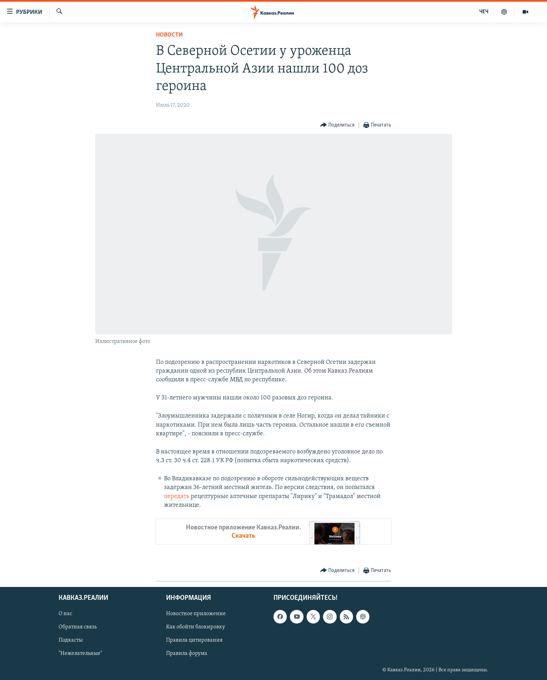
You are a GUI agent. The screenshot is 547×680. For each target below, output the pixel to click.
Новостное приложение (196, 614)
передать (177, 496)
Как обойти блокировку (195, 627)
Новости (169, 35)
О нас (65, 614)
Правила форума (186, 654)
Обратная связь (78, 627)
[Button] (337, 125)
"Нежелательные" (80, 654)
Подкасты (71, 640)
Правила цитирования (194, 640)
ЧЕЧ (483, 12)
